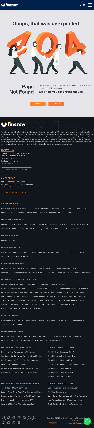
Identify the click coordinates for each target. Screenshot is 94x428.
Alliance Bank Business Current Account (47, 252)
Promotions (67, 208)
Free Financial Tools (35, 213)
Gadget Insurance (45, 229)
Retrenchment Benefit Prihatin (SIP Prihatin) (71, 288)
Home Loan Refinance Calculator (45, 304)
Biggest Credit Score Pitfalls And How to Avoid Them (21, 392)
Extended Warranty (8, 252)
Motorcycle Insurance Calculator (13, 296)
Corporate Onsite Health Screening (14, 256)
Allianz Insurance (7, 336)
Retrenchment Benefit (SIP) (39, 288)
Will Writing (24, 252)
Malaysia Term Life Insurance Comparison (74, 272)
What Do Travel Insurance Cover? (61, 352)
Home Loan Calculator (70, 304)
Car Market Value (35, 309)
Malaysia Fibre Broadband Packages (15, 272)
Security (18, 325)
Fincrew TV (5, 213)
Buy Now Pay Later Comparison (13, 268)
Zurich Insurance (74, 336)
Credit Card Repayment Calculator (14, 304)
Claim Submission (53, 213)
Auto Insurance (7, 224)
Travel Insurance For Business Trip (61, 356)
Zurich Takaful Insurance (26, 340)
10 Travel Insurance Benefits (59, 376)
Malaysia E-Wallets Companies (41, 268)
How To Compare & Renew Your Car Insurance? (20, 360)
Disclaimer (51, 320)
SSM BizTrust (54, 423)
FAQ (86, 208)
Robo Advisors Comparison (43, 272)
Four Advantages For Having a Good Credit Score (20, 396)
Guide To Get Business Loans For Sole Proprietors (67, 396)
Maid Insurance (61, 229)
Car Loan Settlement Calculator (53, 284)
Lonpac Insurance (57, 336)
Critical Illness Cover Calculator (13, 288)
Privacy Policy (64, 320)
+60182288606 (7, 163)
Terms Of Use (6, 325)
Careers (78, 208)
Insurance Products (20, 208)
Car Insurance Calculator (77, 292)
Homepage (37, 104)
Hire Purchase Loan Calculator (13, 309)
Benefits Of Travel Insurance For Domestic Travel (67, 364)
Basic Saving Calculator (27, 300)
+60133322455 (7, 187)
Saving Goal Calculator (49, 300)
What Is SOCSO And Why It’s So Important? (18, 404)
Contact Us (56, 104)
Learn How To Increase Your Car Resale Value (19, 372)
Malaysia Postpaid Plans (66, 268)
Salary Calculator (57, 292)
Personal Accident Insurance (50, 224)
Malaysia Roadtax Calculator (12, 284)
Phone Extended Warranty (76, 252)
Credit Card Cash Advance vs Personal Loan (65, 404)
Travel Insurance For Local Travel (61, 360)
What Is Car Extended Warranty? (14, 364)
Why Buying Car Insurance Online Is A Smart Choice (21, 356)
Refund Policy (78, 320)
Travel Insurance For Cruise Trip (60, 368)
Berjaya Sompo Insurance (50, 340)
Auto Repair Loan (8, 240)
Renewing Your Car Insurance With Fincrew (18, 352)
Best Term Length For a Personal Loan (63, 388)
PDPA (41, 320)
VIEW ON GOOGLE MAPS (16, 169)
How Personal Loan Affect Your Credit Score (65, 400)
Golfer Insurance (77, 229)
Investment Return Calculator (73, 300)
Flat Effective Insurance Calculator (70, 296)
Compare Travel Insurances (75, 224)
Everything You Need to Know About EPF (17, 400)
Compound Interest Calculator (41, 296)
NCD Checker (32, 284)
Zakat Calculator (7, 300)
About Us (55, 208)
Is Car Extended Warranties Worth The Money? (19, 368)
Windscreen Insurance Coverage (14, 292)
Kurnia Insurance (40, 336)
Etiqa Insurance (7, 340)
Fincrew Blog (19, 213)
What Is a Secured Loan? (58, 392)
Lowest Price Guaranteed (11, 320)
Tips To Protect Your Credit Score (14, 388)
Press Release (30, 320)
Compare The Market (40, 208)
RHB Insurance (24, 336)
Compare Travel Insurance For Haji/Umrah (17, 229)
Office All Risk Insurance (26, 224)
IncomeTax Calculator (38, 292)
